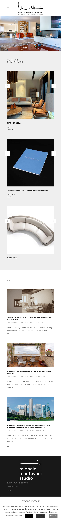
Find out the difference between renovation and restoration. (29, 319)
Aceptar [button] (53, 516)
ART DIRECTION (11, 128)
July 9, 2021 (40, 323)
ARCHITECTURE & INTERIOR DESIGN (15, 61)
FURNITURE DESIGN (11, 196)
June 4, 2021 (40, 430)
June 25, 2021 (41, 376)
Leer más (41, 516)
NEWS (32, 323)
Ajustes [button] (29, 516)
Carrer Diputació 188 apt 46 (17, 483)
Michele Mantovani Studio (18, 323)
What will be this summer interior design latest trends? (29, 372)
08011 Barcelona (30, 489)
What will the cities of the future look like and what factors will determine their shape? (28, 426)
